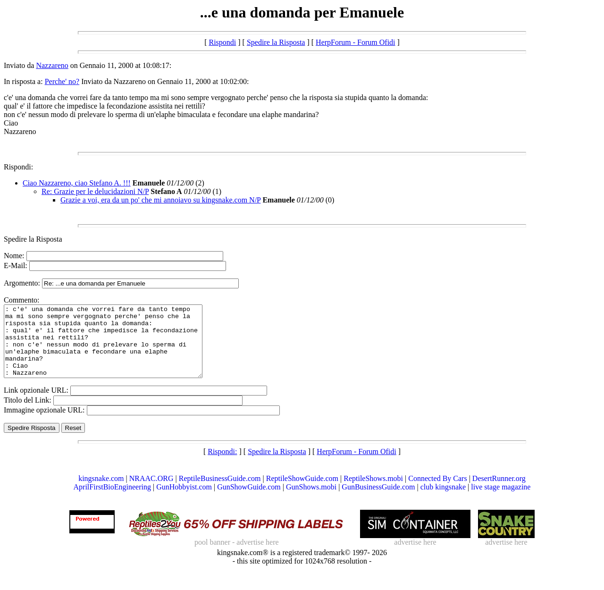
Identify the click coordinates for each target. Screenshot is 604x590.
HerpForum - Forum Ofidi (355, 42)
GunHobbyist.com (184, 501)
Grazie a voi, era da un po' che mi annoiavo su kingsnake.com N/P (160, 200)
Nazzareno (52, 65)
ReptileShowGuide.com (302, 493)
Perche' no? (62, 81)
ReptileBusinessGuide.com (220, 493)
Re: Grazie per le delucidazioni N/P (95, 191)
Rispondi (222, 42)
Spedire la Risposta (276, 42)
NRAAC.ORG (151, 493)
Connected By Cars (437, 493)
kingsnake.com (101, 493)
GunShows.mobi (311, 501)
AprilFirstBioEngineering (112, 501)
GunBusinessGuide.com (378, 501)
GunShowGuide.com (249, 501)
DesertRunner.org (499, 493)
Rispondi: (18, 167)
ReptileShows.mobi (373, 493)
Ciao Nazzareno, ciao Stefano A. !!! (77, 183)
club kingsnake (443, 501)
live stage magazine (500, 501)
